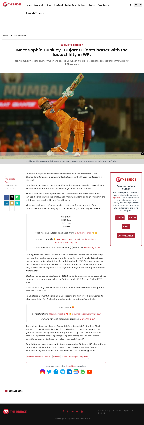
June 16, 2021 (87, 319)
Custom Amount (126, 235)
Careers (101, 413)
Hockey (92, 5)
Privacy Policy (104, 410)
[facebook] (6, 197)
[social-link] (12, 208)
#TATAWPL (62, 239)
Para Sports (103, 5)
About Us (117, 410)
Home (29, 5)
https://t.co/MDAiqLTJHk (66, 242)
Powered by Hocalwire (80, 418)
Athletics (82, 5)
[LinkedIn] (6, 203)
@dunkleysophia (83, 233)
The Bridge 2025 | (62, 418)
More (42, 13)
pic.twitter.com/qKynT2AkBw (86, 314)
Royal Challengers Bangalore (75, 356)
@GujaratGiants (88, 239)
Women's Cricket (72, 45)
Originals (31, 13)
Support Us (39, 5)
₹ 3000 (132, 217)
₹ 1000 (126, 226)
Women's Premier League (38, 356)
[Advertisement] (72, 24)
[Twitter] (12, 197)
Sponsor (116, 197)
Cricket (56, 356)
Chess (49, 5)
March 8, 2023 (92, 247)
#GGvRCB (74, 239)
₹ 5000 (120, 217)
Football (58, 5)
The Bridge (70, 366)
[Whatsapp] (17, 197)
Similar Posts (16, 391)
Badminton (70, 5)
